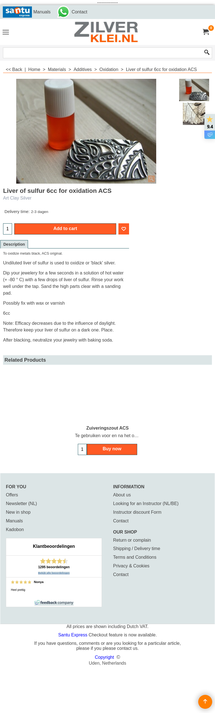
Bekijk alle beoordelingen (54, 573)
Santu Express (73, 635)
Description (14, 244)
